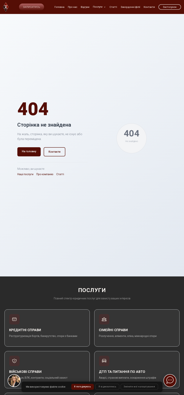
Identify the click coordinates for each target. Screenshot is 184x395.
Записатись (31, 6)
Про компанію (44, 174)
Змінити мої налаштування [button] (139, 387)
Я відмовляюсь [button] (107, 387)
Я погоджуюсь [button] (82, 387)
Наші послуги (25, 174)
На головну (29, 151)
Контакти (54, 151)
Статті (60, 174)
